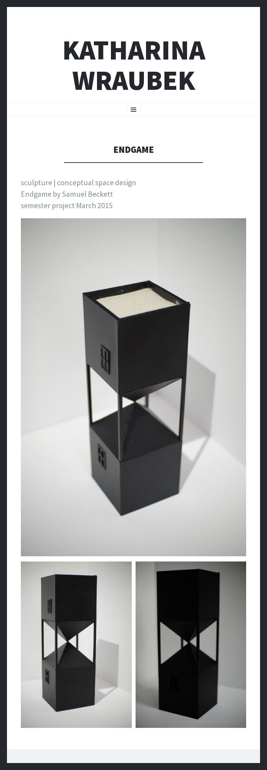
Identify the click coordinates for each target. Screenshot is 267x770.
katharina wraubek (133, 65)
